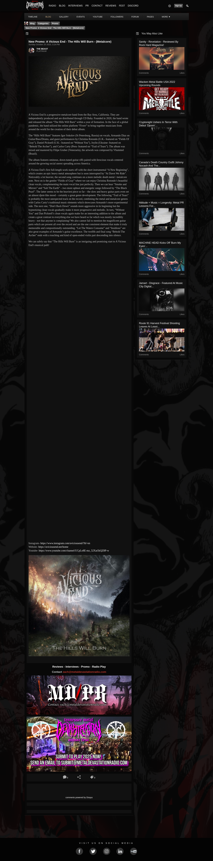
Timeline (33, 17)
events (81, 17)
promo (55, 23)
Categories (43, 23)
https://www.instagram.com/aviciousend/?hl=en (65, 543)
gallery (63, 17)
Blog (32, 23)
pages (150, 17)
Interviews (72, 666)
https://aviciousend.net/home (53, 546)
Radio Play (99, 666)
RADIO (52, 5)
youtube (98, 17)
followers (117, 17)
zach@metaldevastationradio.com (84, 671)
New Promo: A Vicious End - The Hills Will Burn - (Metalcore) (55, 28)
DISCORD (133, 5)
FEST (122, 5)
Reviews (58, 666)
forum (135, 17)
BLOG (62, 5)
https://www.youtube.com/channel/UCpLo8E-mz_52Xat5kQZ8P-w (74, 550)
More (166, 17)
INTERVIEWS (75, 5)
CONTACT (97, 5)
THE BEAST (42, 49)
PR (87, 5)
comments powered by (79, 797)
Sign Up (178, 6)
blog (48, 17)
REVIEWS (110, 5)
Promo (85, 666)
